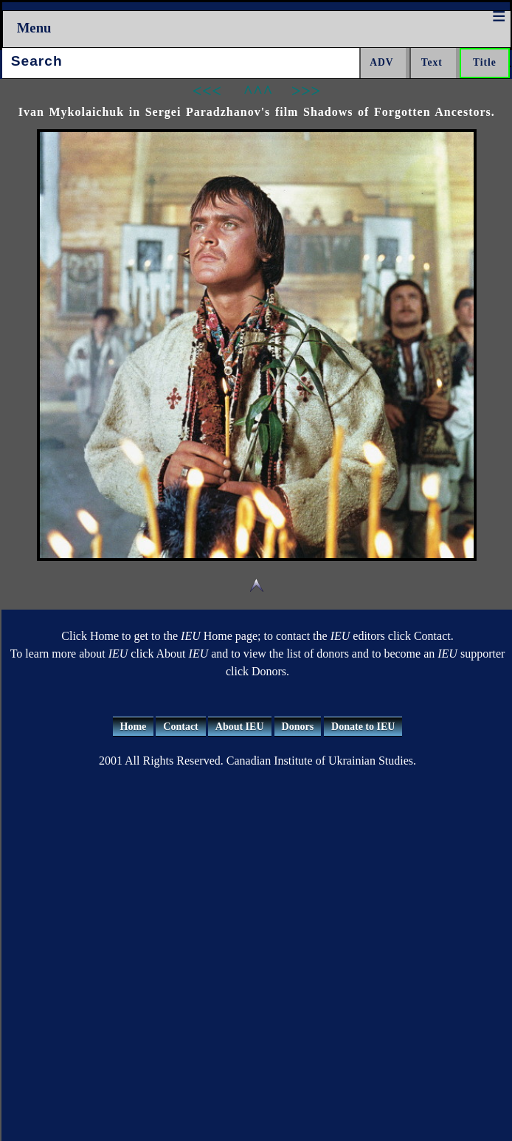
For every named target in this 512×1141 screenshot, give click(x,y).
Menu (34, 27)
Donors (298, 726)
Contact (180, 726)
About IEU (239, 726)
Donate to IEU (363, 726)
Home (133, 726)
